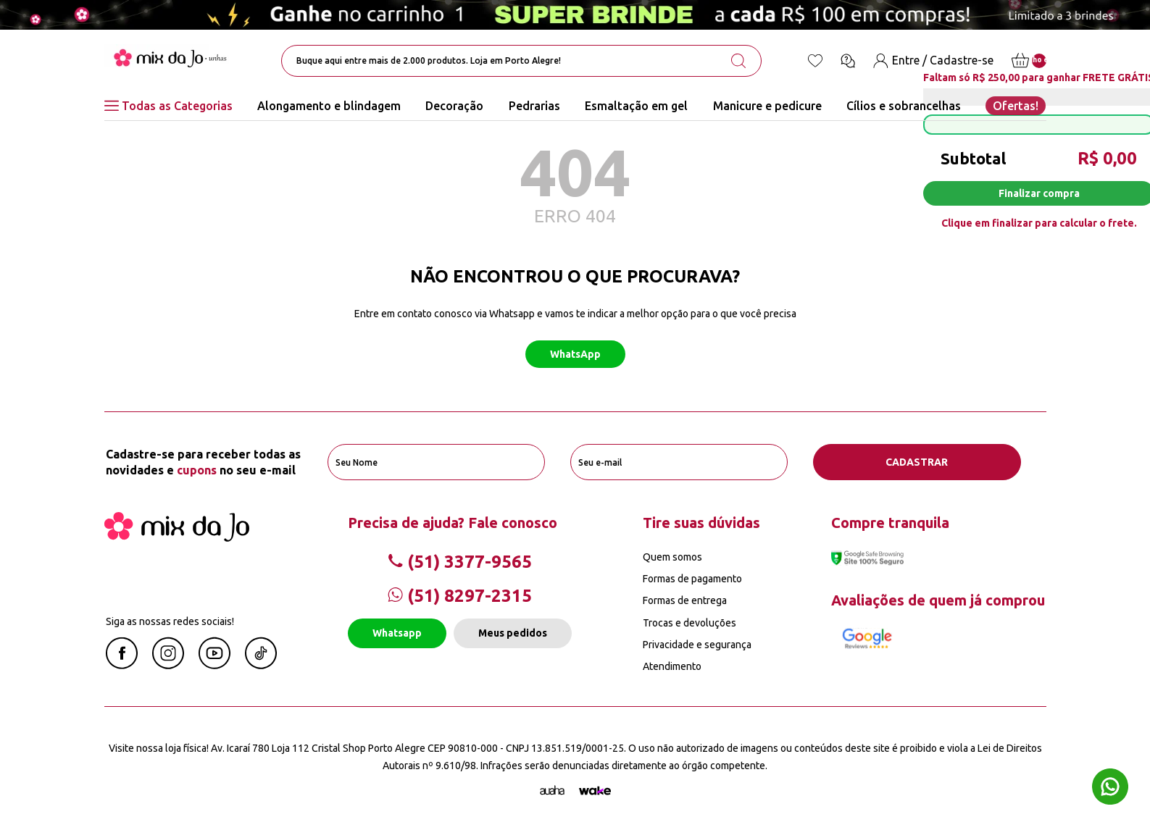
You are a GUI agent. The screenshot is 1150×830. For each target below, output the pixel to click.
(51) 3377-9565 (460, 561)
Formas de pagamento (692, 578)
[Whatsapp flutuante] (1110, 788)
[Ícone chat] (848, 61)
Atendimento (672, 666)
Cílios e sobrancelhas (903, 105)
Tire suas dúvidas (701, 522)
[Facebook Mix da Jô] (122, 664)
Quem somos (672, 557)
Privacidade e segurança (697, 644)
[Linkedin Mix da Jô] (261, 664)
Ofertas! (1015, 105)
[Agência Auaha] (552, 790)
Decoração (454, 105)
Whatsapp (397, 633)
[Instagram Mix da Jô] (168, 664)
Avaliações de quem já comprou (938, 600)
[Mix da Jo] (176, 537)
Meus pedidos (512, 633)
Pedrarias (534, 105)
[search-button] (738, 61)
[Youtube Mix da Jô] (214, 664)
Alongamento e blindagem (329, 105)
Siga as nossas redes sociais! (170, 621)
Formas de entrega (685, 600)
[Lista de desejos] (815, 61)
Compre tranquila (890, 522)
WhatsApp (575, 354)
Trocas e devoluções (689, 623)
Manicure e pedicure (767, 105)
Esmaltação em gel (636, 105)
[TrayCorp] (595, 790)
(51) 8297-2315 (460, 595)
